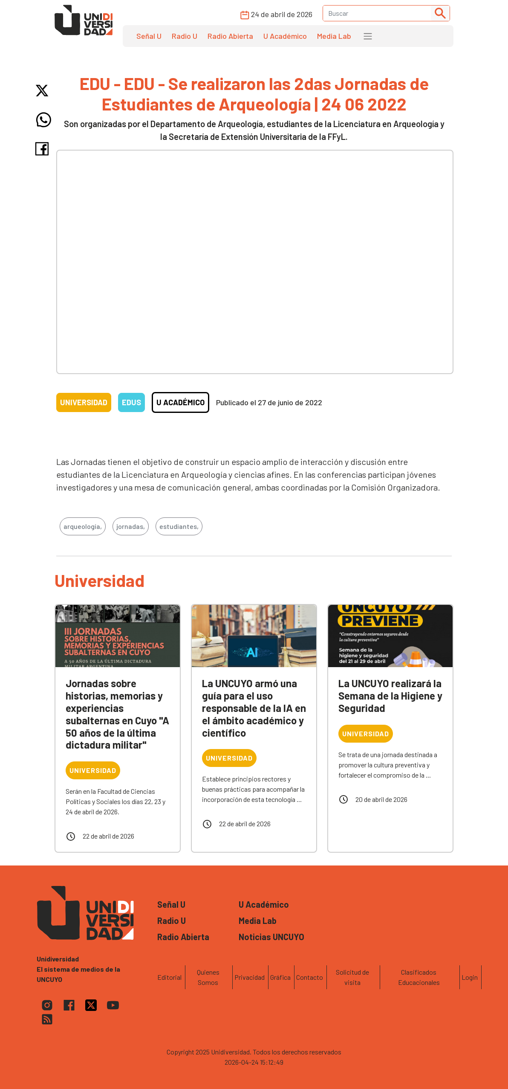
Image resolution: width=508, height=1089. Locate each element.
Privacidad (249, 977)
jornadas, (130, 526)
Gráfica (280, 977)
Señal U (149, 36)
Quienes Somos (208, 977)
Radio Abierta (230, 36)
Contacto (309, 977)
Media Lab (334, 36)
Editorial (169, 977)
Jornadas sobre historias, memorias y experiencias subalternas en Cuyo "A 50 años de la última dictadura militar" (117, 714)
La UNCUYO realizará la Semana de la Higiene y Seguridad (390, 695)
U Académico (285, 36)
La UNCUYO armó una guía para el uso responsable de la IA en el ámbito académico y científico (254, 707)
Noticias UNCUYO (271, 937)
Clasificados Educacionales (419, 977)
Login (470, 977)
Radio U (184, 36)
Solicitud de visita (352, 977)
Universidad (83, 402)
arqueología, (83, 526)
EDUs (131, 402)
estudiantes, (179, 526)
